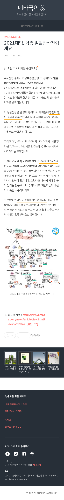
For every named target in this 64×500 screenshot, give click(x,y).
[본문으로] (32, 324)
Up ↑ (56, 493)
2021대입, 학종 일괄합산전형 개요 (31, 46)
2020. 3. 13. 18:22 (13, 55)
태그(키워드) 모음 (13, 427)
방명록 (8, 420)
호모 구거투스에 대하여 (16, 404)
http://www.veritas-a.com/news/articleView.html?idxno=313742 (27, 319)
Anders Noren (45, 493)
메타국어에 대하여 (13, 411)
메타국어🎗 (32, 7)
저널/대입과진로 (12, 37)
